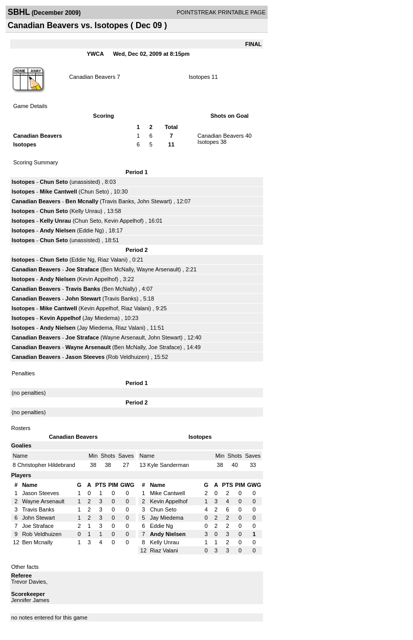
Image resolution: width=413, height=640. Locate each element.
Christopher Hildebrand (46, 465)
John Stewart (153, 201)
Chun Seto (54, 182)
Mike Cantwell (58, 191)
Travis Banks (118, 201)
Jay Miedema (101, 318)
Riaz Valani (112, 260)
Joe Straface (82, 269)
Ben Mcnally (82, 201)
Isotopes (199, 77)
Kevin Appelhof (123, 221)
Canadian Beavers (92, 77)
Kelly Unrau (85, 211)
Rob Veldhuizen (127, 357)
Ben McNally (118, 269)
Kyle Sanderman (168, 465)
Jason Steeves (85, 357)
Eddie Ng (90, 230)
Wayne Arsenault (158, 269)
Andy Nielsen (58, 230)
